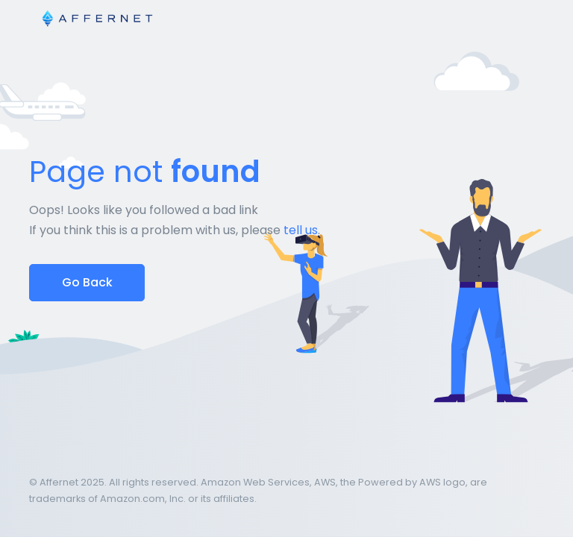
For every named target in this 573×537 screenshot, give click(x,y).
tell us (301, 230)
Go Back (87, 282)
